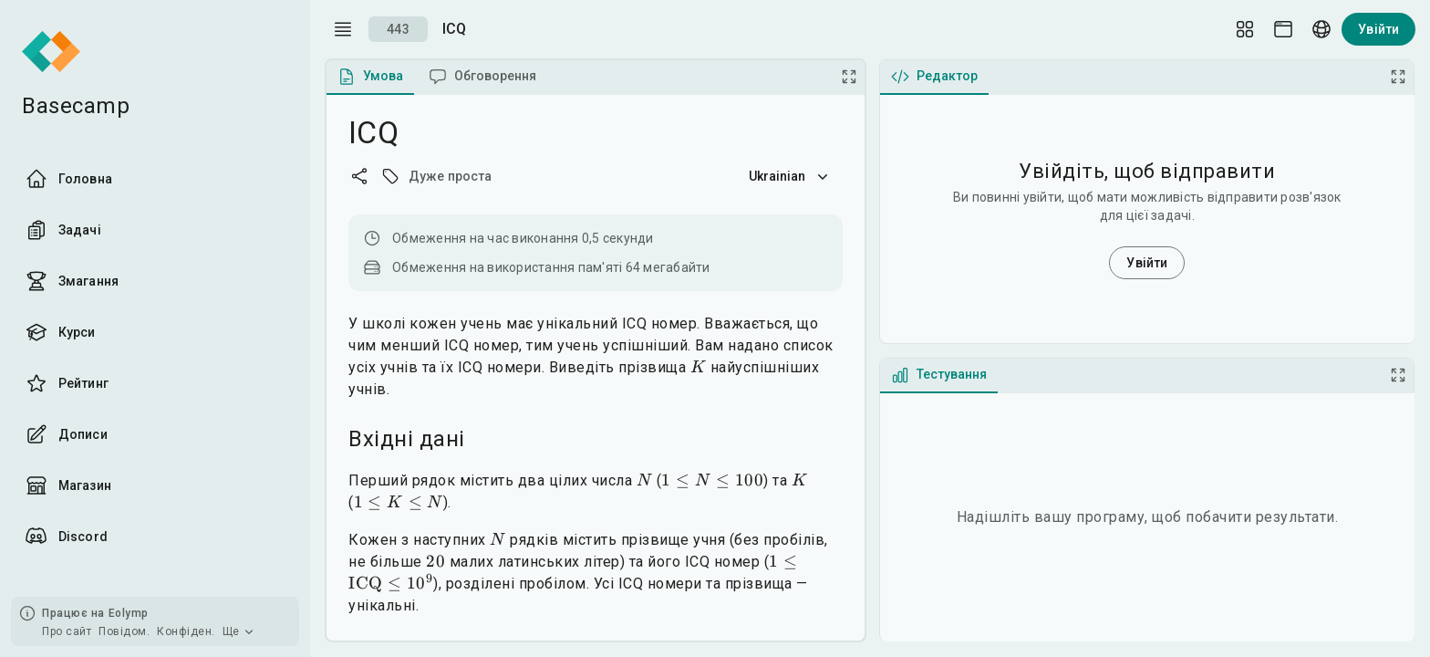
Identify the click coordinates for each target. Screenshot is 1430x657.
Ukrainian (790, 176)
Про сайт (66, 631)
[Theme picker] (1283, 29)
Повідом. (124, 631)
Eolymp (129, 613)
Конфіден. (186, 631)
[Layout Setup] (1245, 29)
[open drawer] (343, 29)
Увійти (1378, 29)
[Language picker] (1321, 29)
